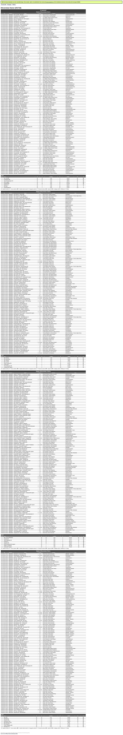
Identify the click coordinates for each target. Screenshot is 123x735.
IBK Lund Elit (6, 361)
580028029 (11, 435)
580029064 (11, 314)
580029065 (11, 326)
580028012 (11, 213)
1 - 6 (40, 25)
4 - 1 (40, 116)
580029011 (11, 214)
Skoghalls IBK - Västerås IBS (19, 443)
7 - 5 (40, 50)
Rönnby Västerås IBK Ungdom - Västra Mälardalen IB (23, 514)
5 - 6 (40, 38)
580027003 (11, 553)
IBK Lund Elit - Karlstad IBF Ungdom (20, 231)
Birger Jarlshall (68, 207)
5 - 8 (40, 78)
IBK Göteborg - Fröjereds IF (19, 314)
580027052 (11, 104)
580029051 (11, 289)
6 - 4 (40, 165)
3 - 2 (40, 60)
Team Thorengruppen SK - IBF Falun (20, 110)
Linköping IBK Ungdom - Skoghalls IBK (21, 279)
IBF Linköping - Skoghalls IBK (19, 297)
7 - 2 (40, 265)
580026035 (11, 78)
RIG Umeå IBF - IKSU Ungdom (19, 146)
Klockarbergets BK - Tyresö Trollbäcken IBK (22, 34)
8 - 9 (40, 121)
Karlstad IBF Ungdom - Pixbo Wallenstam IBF (22, 206)
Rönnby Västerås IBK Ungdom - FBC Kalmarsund (23, 199)
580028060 (11, 302)
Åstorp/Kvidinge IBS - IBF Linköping (20, 269)
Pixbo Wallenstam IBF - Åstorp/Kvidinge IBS (22, 198)
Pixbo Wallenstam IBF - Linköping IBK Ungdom (22, 277)
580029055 (11, 291)
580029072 (11, 327)
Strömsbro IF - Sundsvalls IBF (19, 45)
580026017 (11, 52)
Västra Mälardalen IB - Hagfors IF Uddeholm (22, 511)
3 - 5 (40, 40)
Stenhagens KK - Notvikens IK (19, 36)
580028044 (11, 452)
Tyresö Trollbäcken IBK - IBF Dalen (20, 56)
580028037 (11, 444)
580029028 (11, 251)
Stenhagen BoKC (69, 21)
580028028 (11, 431)
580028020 (11, 239)
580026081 (11, 166)
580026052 (11, 109)
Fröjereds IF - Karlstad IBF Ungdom (20, 446)
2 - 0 (40, 221)
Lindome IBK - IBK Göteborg (19, 322)
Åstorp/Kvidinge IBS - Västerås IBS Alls (21, 291)
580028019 (11, 234)
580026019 (11, 54)
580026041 (11, 90)
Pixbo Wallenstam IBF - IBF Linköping (21, 347)
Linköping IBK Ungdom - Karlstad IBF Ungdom (22, 290)
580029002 (11, 197)
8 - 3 (40, 24)
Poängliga (9, 4)
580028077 (11, 518)
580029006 (11, 202)
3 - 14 (40, 149)
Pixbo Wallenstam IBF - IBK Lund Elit (20, 262)
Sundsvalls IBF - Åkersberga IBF (20, 33)
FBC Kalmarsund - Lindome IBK (19, 275)
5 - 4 (40, 211)
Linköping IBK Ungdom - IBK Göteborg (21, 271)
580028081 (11, 526)
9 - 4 (40, 54)
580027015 (11, 45)
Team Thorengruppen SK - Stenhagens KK (21, 54)
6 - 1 (40, 194)
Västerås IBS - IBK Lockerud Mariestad (21, 455)
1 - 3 (40, 26)
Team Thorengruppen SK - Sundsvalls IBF (21, 166)
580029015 (11, 230)
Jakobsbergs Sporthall (70, 29)
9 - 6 (40, 28)
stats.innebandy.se (49, 2)
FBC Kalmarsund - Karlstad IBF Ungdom (21, 222)
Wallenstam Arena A (69, 198)
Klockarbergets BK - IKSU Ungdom (20, 162)
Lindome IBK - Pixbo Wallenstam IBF (20, 257)
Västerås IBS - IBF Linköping (19, 315)
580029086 (11, 350)
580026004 (11, 14)
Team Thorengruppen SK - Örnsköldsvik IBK (22, 78)
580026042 (11, 92)
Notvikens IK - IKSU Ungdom (19, 88)
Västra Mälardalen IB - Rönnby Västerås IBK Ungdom (23, 434)
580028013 (11, 227)
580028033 (11, 438)
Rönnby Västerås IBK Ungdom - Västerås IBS (22, 428)
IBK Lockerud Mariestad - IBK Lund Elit (21, 286)
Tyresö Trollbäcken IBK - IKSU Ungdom (21, 46)
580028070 (11, 508)
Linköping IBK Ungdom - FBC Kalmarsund (21, 255)
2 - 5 (40, 153)
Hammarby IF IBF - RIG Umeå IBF (20, 30)
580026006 (11, 25)
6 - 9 (40, 162)
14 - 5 (40, 327)
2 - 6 (40, 231)
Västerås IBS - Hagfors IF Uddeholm (20, 423)
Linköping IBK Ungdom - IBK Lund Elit (21, 325)
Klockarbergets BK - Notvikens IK (20, 77)
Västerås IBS (6, 538)
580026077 (11, 158)
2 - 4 (40, 129)
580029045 (11, 274)
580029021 (11, 245)
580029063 (11, 319)
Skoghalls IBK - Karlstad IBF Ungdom (21, 508)
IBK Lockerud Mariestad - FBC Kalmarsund (22, 298)
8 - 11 (40, 524)
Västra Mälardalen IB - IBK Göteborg (20, 287)
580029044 (11, 270)
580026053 (11, 113)
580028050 (11, 286)
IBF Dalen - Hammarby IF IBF (19, 132)
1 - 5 (40, 134)
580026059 (11, 121)
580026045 (11, 98)
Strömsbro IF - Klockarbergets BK (20, 58)
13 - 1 (40, 69)
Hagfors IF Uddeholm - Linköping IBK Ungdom (22, 234)
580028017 (11, 237)
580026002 (11, 16)
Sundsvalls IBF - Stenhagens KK (20, 133)
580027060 (11, 128)
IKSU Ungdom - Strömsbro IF (19, 26)
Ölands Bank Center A (69, 222)
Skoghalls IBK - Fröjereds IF (19, 422)
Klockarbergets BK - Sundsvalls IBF (20, 149)
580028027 (11, 430)
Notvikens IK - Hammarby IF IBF (20, 41)
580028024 (11, 422)
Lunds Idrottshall (68, 197)
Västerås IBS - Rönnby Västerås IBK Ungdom (22, 507)
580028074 (11, 512)
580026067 (11, 146)
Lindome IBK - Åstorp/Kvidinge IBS (20, 329)
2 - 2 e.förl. (40, 161)
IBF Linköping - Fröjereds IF (19, 207)
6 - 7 (40, 48)
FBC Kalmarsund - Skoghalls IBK (20, 241)
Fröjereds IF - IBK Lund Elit (19, 295)
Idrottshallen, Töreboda (69, 376)
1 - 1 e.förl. (40, 74)
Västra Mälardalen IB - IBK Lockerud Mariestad (22, 447)
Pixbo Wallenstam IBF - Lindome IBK (20, 334)
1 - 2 (40, 22)
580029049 (11, 285)
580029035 (11, 262)
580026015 (11, 42)
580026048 (11, 94)
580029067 (11, 323)
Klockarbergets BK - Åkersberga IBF (20, 25)
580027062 (11, 137)
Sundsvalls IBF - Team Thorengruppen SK (21, 85)
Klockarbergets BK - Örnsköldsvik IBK (21, 97)
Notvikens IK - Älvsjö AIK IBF (19, 52)
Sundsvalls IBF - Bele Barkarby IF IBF (21, 124)
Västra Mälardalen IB (8, 540)
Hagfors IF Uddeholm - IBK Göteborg (20, 293)
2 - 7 (40, 73)
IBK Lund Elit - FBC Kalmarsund (20, 331)
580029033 (11, 261)
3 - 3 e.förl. (40, 36)
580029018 (11, 231)
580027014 (11, 50)
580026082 (11, 165)
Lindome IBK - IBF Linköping (19, 338)
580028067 (11, 506)
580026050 (11, 105)
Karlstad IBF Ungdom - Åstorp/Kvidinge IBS (22, 310)
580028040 (11, 443)
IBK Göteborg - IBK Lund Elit (19, 265)
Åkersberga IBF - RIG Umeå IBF (20, 130)
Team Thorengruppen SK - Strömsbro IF (21, 102)
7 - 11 (40, 532)
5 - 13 (40, 72)
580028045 (11, 456)
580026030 (11, 73)
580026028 (11, 72)
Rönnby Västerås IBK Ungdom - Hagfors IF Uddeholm (24, 444)
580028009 (11, 210)
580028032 (11, 434)
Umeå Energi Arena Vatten (70, 109)
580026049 (11, 100)
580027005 (11, 29)
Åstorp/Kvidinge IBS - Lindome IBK (20, 250)
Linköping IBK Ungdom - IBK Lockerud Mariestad (23, 202)
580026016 (11, 49)
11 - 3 (40, 101)
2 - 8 (40, 41)
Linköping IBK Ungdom (8, 367)
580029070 (11, 329)
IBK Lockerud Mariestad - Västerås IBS (21, 376)
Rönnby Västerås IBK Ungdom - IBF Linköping (22, 301)
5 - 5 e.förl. (40, 84)
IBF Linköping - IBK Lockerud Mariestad (21, 211)
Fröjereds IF (6, 541)
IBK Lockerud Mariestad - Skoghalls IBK (21, 452)
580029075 (11, 335)
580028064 (11, 311)
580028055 (11, 293)
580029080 (11, 339)
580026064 (11, 132)
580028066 (11, 502)
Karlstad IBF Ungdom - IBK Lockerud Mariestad (22, 516)
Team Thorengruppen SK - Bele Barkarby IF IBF (22, 42)
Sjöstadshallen (68, 28)
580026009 (11, 33)
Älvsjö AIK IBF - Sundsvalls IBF (19, 120)
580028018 (11, 238)
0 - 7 (40, 347)
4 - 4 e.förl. (40, 306)
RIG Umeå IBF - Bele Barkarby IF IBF (21, 60)
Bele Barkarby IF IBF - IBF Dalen (20, 116)
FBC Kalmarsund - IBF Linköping (20, 195)
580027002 (11, 555)
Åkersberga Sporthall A (70, 50)
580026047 (11, 96)
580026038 (11, 88)
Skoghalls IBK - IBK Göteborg (19, 201)
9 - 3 (40, 146)
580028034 (11, 442)
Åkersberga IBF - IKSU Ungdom (19, 57)
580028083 (11, 527)
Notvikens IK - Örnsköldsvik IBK (19, 70)
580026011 (11, 32)
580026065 (11, 145)
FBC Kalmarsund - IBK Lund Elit (20, 249)
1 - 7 (40, 82)
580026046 (11, 97)
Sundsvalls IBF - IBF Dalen (19, 80)
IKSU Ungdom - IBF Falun (18, 32)
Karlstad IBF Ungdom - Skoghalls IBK (21, 427)
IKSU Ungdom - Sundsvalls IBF (19, 90)
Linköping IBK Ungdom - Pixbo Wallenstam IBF (22, 246)
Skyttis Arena (68, 16)
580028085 (11, 528)
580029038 (11, 266)
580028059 (11, 310)
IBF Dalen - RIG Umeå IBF (19, 94)
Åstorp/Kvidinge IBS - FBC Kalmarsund (21, 343)
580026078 (11, 162)
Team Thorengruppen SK (8, 180)
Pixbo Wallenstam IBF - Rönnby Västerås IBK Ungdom (24, 230)
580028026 (11, 427)
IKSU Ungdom (6, 182)
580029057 (11, 309)
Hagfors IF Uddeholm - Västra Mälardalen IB (22, 431)
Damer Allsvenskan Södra (43, 191)
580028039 (11, 447)
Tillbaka (13, 4)
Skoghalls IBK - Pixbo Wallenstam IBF (21, 213)
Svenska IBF (3, 4)
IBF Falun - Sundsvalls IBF (19, 61)
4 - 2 (40, 49)
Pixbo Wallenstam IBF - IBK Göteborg (21, 251)
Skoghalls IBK (6, 542)
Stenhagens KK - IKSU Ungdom (19, 114)
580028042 (11, 450)
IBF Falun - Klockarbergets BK (19, 44)
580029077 (11, 338)
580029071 (11, 331)
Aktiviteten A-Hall (68, 282)
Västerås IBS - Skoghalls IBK (19, 523)
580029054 (11, 290)
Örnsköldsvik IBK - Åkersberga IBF (20, 105)
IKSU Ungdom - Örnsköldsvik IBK (20, 157)
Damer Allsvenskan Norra (43, 12)
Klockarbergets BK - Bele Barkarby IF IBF (21, 134)
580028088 (11, 532)
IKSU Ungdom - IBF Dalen (18, 68)
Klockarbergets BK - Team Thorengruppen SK (22, 65)
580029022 (11, 246)
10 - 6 (40, 422)
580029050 (11, 279)
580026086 (11, 170)
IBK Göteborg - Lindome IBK (19, 194)
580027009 (11, 37)
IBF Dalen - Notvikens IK (18, 64)
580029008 (11, 203)
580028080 (11, 522)
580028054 (11, 298)
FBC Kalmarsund (7, 359)
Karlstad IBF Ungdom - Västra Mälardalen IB (22, 424)
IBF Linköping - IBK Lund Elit (19, 245)
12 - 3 (40, 456)
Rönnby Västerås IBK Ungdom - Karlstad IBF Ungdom (24, 528)
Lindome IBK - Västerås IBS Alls (20, 282)
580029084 (11, 346)
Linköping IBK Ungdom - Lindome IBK (21, 346)
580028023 (11, 424)
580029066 (11, 325)
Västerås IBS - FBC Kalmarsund (20, 215)
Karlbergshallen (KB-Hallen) (70, 287)
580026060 (11, 129)
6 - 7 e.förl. (40, 53)
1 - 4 (40, 125)
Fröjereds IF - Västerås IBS (19, 515)
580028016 (11, 221)
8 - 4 (40, 30)
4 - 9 (40, 17)
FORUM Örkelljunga (69, 269)
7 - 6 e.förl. (40, 218)
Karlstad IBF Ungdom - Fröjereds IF (20, 524)
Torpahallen (67, 194)
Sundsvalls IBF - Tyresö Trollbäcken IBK (21, 24)
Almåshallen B (68, 203)
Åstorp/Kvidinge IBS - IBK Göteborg (20, 243)
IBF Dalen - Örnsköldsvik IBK (19, 173)
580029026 (11, 250)
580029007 (11, 209)
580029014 (11, 223)
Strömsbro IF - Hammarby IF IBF (20, 553)
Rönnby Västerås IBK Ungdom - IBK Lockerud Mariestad (24, 426)
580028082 (11, 524)
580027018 (11, 57)
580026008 (11, 20)
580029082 (11, 343)
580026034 (11, 81)
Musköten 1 (68, 20)
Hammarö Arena (68, 201)
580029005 (11, 207)
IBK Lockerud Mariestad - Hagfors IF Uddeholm (22, 520)
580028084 (11, 523)
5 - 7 (40, 21)
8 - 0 (40, 14)
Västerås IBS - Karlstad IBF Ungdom (20, 519)
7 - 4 (40, 106)
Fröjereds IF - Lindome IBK (19, 237)
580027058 (11, 130)
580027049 (11, 108)
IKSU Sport (68, 26)
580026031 (11, 74)
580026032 (11, 76)
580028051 (11, 281)
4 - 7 (40, 108)
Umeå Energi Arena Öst (70, 14)
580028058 (11, 307)
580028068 (11, 503)
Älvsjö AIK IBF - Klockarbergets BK (20, 104)
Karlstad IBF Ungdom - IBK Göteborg (20, 219)
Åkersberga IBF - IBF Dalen (19, 50)
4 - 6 (40, 32)
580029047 (11, 278)
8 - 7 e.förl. (40, 508)
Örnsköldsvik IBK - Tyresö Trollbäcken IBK (21, 117)
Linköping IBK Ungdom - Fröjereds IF (20, 218)
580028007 (11, 206)
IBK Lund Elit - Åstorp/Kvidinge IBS (20, 253)
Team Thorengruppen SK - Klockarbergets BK (22, 142)
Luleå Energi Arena (69, 41)
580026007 (11, 26)
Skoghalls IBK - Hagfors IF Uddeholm (20, 432)
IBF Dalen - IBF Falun (18, 20)
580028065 (11, 504)
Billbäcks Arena (68, 202)
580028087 (11, 531)
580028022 (11, 423)
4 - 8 (40, 223)
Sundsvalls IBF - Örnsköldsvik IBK (20, 66)
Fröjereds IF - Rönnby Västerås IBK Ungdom (22, 375)
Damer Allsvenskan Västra (43, 371)
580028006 (11, 205)
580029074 (11, 334)
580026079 (11, 161)
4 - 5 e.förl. (40, 555)
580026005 (11, 24)
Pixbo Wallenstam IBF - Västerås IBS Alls (21, 233)
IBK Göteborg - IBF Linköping (19, 254)
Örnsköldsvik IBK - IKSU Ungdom (20, 74)
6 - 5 (40, 502)
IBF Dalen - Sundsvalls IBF (19, 158)
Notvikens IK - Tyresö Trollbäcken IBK (21, 100)
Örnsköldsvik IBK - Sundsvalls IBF (20, 145)
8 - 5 (40, 105)
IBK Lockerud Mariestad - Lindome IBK (21, 229)
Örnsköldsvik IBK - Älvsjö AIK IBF (20, 48)
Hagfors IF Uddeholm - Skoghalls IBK (20, 512)
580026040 (11, 86)
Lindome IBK (6, 364)
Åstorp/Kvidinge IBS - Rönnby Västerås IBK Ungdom (23, 289)
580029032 (11, 254)
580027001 (11, 556)
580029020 (11, 235)
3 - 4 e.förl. (40, 52)
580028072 (11, 511)
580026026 (11, 68)
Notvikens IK (6, 184)
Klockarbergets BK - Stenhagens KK (20, 125)
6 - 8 (40, 158)
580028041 (11, 451)
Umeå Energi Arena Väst (70, 42)
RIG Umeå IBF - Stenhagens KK (20, 49)
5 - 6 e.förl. (40, 225)
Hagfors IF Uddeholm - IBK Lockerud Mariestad (22, 439)
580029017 (11, 241)
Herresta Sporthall (69, 108)
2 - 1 (40, 431)
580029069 (11, 330)
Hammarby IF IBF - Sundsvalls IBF (20, 106)
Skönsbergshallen (69, 25)
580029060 (11, 306)
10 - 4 (40, 213)
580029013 (11, 222)
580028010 (11, 215)
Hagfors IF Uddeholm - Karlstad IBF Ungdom (22, 374)
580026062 (11, 134)
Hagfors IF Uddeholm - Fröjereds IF (20, 450)
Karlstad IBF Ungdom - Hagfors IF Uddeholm (22, 454)
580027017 (11, 56)
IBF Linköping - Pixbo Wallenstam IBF (21, 267)
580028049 (11, 283)
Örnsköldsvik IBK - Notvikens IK (19, 150)
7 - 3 (40, 56)
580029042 (11, 273)
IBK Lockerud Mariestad (8, 537)
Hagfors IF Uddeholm (8, 545)
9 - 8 (40, 263)
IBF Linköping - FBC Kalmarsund (20, 326)
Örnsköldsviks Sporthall (70, 161)
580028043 (11, 448)
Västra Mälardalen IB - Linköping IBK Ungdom (22, 221)
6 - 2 (40, 76)
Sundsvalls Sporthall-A (70, 24)
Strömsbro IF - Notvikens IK (19, 122)
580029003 (11, 198)
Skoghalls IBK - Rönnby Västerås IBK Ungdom (22, 518)
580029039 (11, 265)
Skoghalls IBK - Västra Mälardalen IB (20, 458)
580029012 (11, 217)
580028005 (11, 199)
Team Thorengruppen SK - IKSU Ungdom (21, 18)
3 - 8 (40, 97)
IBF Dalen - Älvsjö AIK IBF (18, 129)
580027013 (11, 46)
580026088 (11, 173)
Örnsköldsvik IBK (7, 179)
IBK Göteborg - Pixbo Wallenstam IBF (21, 327)
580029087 (11, 351)
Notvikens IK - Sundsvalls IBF (19, 17)
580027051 (11, 106)
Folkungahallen (68, 211)
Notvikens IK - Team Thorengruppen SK (21, 170)
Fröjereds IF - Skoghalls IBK (19, 503)
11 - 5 (40, 90)
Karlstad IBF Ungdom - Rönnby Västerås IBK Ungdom (24, 451)
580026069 (11, 149)
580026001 (11, 17)
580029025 (11, 247)
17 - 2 (40, 333)
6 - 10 (40, 88)
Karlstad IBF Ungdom (8, 546)
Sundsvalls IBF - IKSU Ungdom (19, 169)
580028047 (11, 454)
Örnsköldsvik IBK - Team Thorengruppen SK (22, 161)
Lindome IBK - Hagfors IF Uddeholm (20, 217)
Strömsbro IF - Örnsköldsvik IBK (20, 138)
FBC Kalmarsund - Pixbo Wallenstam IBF (21, 350)
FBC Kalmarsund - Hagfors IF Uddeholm (21, 309)
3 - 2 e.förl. (40, 301)
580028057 (11, 301)
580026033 (11, 80)
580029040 (11, 263)
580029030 (11, 257)
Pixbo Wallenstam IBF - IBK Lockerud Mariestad (22, 319)
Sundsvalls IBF (6, 183)
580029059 (11, 305)
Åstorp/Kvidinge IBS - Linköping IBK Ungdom (22, 259)
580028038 (11, 446)
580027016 (11, 44)
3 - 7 (40, 33)
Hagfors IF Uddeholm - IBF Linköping (20, 225)
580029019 (11, 233)
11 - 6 (40, 227)
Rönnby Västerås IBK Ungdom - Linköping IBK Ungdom (24, 313)
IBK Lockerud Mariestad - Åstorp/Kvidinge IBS (22, 238)
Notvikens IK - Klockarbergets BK (20, 154)
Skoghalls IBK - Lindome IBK (19, 302)
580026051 (11, 102)
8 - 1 (40, 80)
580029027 (11, 249)
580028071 (11, 510)
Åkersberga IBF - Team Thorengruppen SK (21, 137)
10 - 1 (40, 16)
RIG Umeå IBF (6, 178)
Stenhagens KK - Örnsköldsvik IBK (20, 21)
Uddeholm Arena (68, 225)
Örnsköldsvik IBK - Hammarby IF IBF (20, 53)
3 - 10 (40, 126)
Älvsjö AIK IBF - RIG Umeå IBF (19, 22)
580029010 (11, 218)
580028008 (11, 201)
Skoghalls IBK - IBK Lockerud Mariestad (21, 532)
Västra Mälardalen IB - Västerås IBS (20, 531)
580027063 (11, 138)
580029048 (11, 275)
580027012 (11, 38)
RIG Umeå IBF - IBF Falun (18, 109)
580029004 (11, 194)
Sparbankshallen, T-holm (70, 227)
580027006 (11, 21)
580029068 (11, 322)
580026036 (11, 82)
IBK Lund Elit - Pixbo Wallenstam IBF (20, 342)
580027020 (11, 61)
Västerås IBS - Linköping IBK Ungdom (21, 307)
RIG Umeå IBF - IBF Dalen (19, 14)
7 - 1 (40, 64)
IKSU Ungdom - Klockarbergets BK (20, 81)
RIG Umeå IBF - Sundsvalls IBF (19, 76)
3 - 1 (40, 302)
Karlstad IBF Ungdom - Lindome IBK (20, 321)
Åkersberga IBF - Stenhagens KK (20, 555)
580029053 (11, 297)
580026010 (11, 34)
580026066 (11, 142)
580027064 (11, 141)
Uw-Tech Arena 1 (69, 44)
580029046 (11, 277)
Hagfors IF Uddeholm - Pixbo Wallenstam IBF (22, 281)
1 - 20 (40, 93)
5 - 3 (40, 46)
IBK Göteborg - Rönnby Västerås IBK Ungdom (22, 235)
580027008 (11, 22)
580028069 (11, 507)
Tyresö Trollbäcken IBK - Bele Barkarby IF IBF (22, 556)
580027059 (11, 122)
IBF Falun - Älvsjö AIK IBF (18, 557)
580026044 (11, 89)
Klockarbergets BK (7, 187)
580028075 (11, 516)
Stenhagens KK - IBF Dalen (19, 101)
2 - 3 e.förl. (40, 262)
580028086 (11, 530)
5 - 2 (40, 504)
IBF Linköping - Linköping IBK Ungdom (21, 247)
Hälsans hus (68, 17)
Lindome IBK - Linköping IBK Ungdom (21, 263)
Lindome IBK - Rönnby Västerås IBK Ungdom (22, 294)
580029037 (11, 267)
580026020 (11, 60)
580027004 (11, 557)
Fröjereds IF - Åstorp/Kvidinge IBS (20, 227)
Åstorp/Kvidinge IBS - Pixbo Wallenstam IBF (22, 323)
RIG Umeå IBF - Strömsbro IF (19, 118)
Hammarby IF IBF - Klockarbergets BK (21, 112)
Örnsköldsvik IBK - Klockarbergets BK (21, 16)
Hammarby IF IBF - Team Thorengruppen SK (22, 28)
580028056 (11, 299)
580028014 (11, 229)
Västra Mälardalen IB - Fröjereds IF (20, 522)
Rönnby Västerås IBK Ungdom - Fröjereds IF (22, 456)
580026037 (11, 85)
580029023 (11, 243)
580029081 (11, 347)
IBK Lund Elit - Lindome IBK (19, 270)
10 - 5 (40, 109)
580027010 (11, 36)
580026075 (11, 157)
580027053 (11, 116)
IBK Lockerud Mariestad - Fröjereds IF (21, 510)
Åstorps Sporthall (68, 209)
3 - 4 (40, 94)
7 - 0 (40, 104)
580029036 (11, 258)
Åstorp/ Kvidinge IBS (7, 363)
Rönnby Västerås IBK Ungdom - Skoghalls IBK (22, 438)
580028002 (11, 376)
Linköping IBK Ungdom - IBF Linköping (21, 330)
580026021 (11, 66)
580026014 (11, 48)
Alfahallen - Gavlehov (69, 45)
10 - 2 (40, 351)
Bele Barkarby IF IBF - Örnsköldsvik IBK (21, 37)
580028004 (11, 378)
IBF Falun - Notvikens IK (18, 141)
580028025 (11, 428)
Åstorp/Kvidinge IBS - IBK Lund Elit (20, 335)
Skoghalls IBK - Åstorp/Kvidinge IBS (20, 311)
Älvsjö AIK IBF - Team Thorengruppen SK (21, 38)
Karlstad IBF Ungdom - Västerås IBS (20, 442)
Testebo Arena (68, 138)
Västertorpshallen (69, 22)
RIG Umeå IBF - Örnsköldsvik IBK (20, 84)
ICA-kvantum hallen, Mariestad (71, 229)
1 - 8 (40, 66)
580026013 (11, 41)
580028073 (11, 515)
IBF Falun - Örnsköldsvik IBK (19, 128)
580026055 (11, 110)
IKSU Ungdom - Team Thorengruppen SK (21, 96)
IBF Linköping (6, 360)
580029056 (11, 294)
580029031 (11, 253)
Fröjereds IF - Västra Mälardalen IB (20, 440)
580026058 (11, 125)
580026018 (11, 53)
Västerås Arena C (68, 428)
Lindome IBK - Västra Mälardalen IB (20, 203)
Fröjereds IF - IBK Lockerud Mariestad (21, 430)
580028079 (11, 520)
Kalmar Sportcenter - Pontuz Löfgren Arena (73, 195)
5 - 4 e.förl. (40, 298)
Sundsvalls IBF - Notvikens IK (19, 98)
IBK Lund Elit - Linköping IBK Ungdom (21, 197)
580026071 (11, 150)
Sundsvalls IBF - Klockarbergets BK (20, 69)
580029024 (11, 242)
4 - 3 (40, 45)
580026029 (11, 77)
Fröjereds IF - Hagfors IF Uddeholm (20, 530)
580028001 (11, 375)
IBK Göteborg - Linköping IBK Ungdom (21, 351)
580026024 (11, 64)
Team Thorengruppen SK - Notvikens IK (21, 92)
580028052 (11, 287)
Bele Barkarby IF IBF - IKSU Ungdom (20, 108)
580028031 (11, 436)
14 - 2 (40, 58)
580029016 (11, 226)
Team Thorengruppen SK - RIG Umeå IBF (21, 72)
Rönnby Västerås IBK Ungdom (9, 544)
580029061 (11, 317)
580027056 (11, 120)
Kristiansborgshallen (69, 199)
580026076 (11, 153)
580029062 (11, 318)
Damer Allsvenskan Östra (43, 551)
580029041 (11, 269)
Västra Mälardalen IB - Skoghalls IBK (20, 378)
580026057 (11, 124)
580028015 (11, 225)
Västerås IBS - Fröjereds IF (19, 435)
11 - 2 (40, 86)
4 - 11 (40, 170)
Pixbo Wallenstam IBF (8, 365)
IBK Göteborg (6, 357)
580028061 (11, 313)
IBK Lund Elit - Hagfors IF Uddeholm (20, 318)
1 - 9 (40, 65)
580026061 (11, 133)
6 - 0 (40, 141)
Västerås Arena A (68, 301)
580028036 (11, 440)
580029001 (11, 195)
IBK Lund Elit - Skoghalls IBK (19, 223)
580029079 (11, 342)
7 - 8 (40, 20)
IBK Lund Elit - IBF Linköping (19, 274)
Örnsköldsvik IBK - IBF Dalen (19, 89)
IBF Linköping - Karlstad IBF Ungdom (20, 285)
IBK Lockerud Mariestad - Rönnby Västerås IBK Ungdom (24, 504)
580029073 (11, 333)
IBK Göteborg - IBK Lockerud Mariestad (21, 306)
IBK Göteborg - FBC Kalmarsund (20, 339)
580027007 (11, 28)
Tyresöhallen (68, 556)
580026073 (11, 154)
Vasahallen (67, 221)
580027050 (11, 101)
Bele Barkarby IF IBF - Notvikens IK (20, 29)
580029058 (11, 303)
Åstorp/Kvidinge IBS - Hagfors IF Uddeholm (22, 209)
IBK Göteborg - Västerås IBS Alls (20, 226)
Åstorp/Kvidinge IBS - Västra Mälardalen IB (22, 214)
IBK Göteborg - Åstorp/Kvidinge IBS (20, 278)
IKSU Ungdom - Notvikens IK (19, 165)
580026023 (11, 62)
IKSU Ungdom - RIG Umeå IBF (19, 62)
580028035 (11, 439)
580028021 (11, 426)
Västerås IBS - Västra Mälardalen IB (20, 448)
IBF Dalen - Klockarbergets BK (19, 86)
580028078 (11, 519)
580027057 (11, 126)
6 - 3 (40, 85)
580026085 (11, 169)
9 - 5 (40, 128)
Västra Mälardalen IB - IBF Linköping (20, 239)
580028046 (11, 455)
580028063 (11, 321)
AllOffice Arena (68, 206)
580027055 (11, 112)
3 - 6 (40, 124)
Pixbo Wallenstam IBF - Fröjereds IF (20, 305)
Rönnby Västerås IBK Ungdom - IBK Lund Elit (22, 210)
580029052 (11, 282)
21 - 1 (40, 112)
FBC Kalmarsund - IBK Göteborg (20, 258)
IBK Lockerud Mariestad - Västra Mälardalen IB (22, 527)
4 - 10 (40, 343)
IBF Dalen (5, 186)
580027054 (11, 114)
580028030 (11, 432)
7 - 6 (40, 245)
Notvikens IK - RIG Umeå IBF (19, 82)
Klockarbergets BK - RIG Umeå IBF (20, 93)
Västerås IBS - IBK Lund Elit (19, 205)
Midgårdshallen (68, 102)
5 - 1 (40, 29)
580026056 (11, 118)
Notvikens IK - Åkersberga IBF (19, 113)
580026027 (11, 70)
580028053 (11, 295)
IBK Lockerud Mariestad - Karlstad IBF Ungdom (22, 436)
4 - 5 (40, 243)
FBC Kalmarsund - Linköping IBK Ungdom (21, 333)
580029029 (11, 255)
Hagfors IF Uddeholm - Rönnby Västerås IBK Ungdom (24, 526)
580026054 (11, 117)
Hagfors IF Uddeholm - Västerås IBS (20, 502)
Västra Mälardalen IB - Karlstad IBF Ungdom (22, 506)
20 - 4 (40, 44)
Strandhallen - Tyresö (69, 46)
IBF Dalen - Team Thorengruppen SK (20, 73)
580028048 (11, 458)
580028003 (11, 374)
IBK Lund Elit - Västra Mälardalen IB (20, 303)
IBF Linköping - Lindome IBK (19, 261)
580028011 (11, 219)
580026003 (11, 18)
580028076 (11, 514)
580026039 (11, 84)
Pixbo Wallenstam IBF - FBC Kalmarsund (21, 273)
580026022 (11, 65)
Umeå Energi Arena (69, 18)
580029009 (11, 211)
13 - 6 (40, 530)
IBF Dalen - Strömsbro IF (18, 40)
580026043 (11, 93)
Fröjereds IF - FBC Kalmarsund (19, 283)
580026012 (11, 40)
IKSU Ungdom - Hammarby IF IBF (20, 121)
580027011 (11, 30)
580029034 (11, 259)
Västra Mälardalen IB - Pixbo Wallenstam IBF (22, 299)
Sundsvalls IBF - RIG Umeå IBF (19, 153)
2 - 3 (40, 18)
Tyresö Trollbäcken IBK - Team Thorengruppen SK (23, 126)
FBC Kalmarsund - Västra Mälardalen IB (21, 317)
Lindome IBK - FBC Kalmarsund (19, 242)
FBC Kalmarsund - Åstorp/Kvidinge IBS (21, 266)
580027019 (11, 58)
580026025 (11, 69)
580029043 (11, 271)
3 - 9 (40, 198)
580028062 (11, 315)
